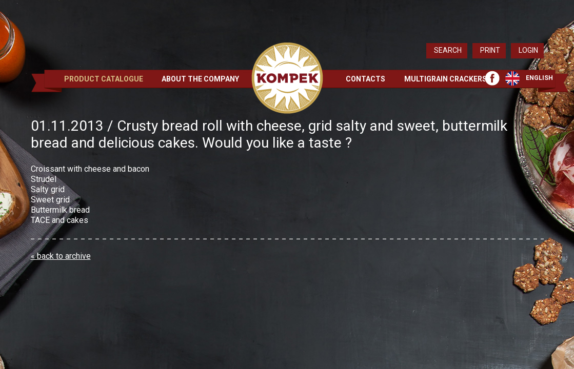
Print (490, 50)
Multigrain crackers (445, 79)
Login (528, 50)
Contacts (365, 79)
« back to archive (61, 256)
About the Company (200, 79)
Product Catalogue (103, 79)
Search (448, 50)
